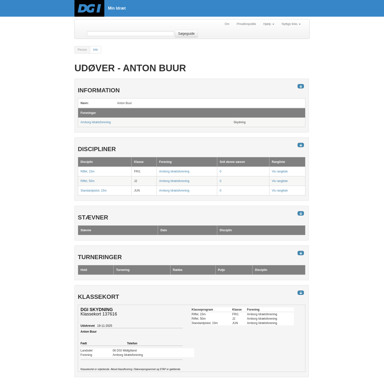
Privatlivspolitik (246, 24)
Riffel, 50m (88, 181)
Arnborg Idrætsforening (96, 122)
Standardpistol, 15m (94, 190)
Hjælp (268, 24)
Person (82, 49)
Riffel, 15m (88, 171)
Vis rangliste (280, 171)
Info (95, 49)
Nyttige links (291, 24)
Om (227, 24)
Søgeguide (186, 34)
